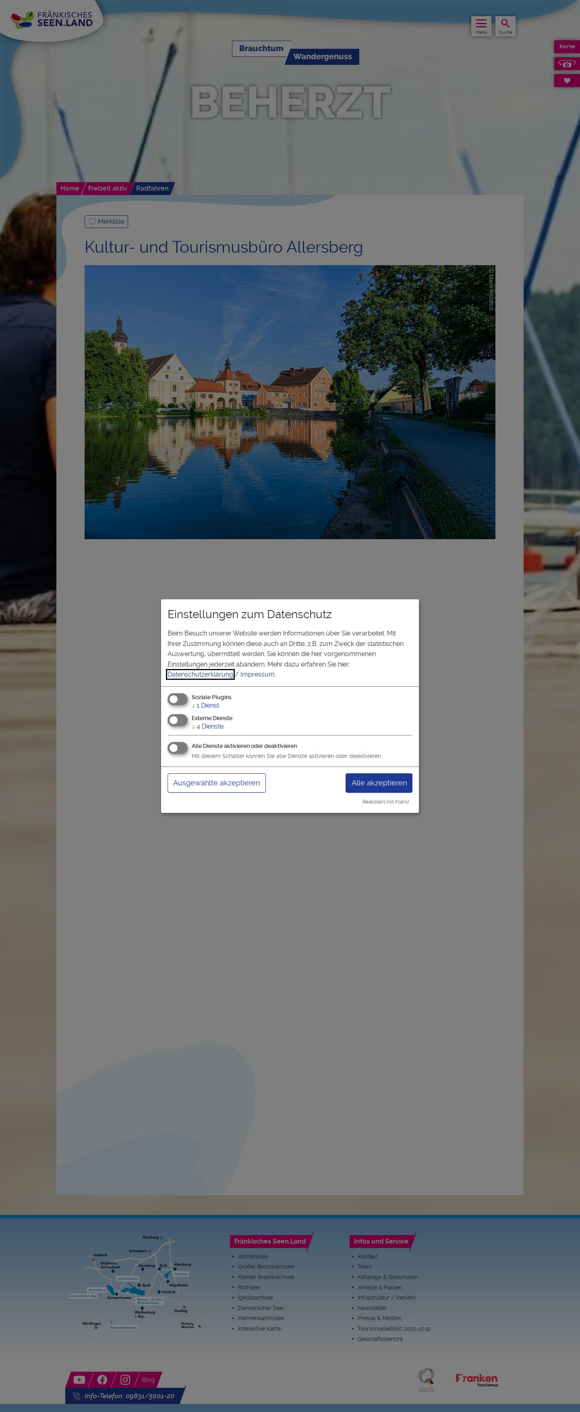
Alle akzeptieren (379, 783)
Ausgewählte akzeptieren (216, 783)
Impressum (257, 674)
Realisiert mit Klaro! (385, 802)
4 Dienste (208, 726)
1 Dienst (205, 705)
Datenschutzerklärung (200, 674)
